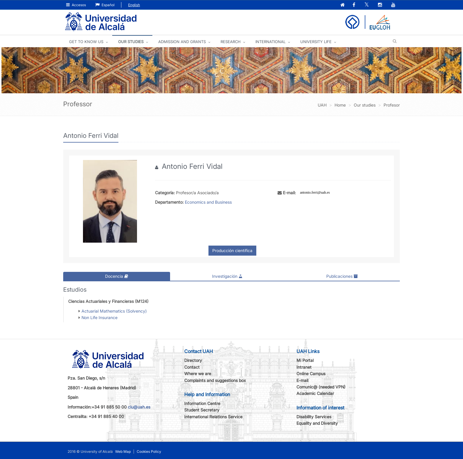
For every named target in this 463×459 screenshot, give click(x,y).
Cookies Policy (149, 451)
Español (105, 5)
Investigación (227, 276)
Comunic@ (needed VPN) (320, 386)
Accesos (76, 5)
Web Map (123, 451)
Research (231, 41)
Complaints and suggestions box (215, 380)
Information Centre (202, 403)
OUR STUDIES (131, 41)
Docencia (116, 276)
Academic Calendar (315, 393)
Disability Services (313, 416)
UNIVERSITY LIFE (316, 41)
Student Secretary (201, 409)
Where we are (197, 373)
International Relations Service (213, 416)
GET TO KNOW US (86, 41)
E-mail (302, 380)
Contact (192, 366)
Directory (193, 360)
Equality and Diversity (317, 423)
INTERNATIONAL (270, 41)
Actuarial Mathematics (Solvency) (114, 310)
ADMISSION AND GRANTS (182, 41)
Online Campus (310, 373)
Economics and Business (208, 202)
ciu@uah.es (139, 406)
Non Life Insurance (99, 317)
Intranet (304, 366)
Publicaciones (342, 276)
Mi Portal (305, 360)
